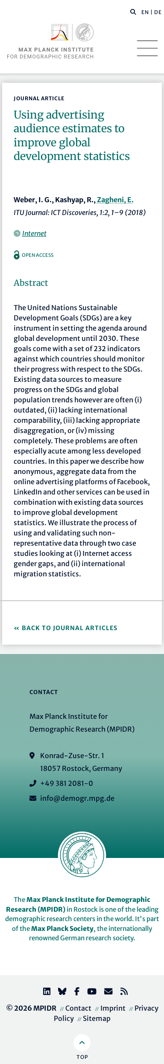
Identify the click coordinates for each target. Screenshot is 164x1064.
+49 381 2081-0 (66, 783)
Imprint (113, 1008)
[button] (133, 11)
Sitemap (97, 1018)
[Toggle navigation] (147, 48)
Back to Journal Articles (69, 628)
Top (82, 1057)
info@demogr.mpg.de (77, 798)
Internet (34, 233)
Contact (78, 1008)
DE (158, 12)
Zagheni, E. (115, 199)
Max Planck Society (62, 928)
